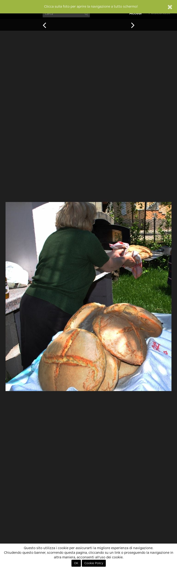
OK (76, 563)
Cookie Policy (93, 563)
